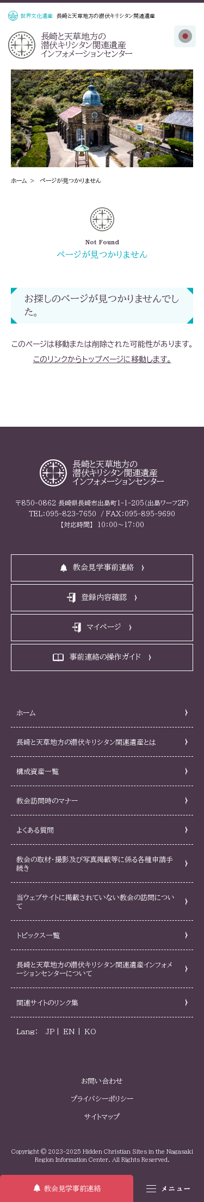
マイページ (103, 627)
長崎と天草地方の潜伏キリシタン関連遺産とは (86, 742)
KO (90, 1031)
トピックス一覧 (38, 935)
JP (50, 1031)
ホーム (19, 181)
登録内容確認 (104, 597)
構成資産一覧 (37, 771)
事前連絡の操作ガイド (105, 657)
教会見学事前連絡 (72, 1188)
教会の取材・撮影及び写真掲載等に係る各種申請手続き (94, 864)
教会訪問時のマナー (47, 801)
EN (69, 1031)
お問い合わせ (102, 1081)
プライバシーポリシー (102, 1099)
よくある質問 (35, 830)
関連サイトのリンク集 (47, 1003)
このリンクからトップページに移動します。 (102, 359)
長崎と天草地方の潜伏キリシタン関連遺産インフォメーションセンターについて (94, 969)
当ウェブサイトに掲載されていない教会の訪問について (95, 902)
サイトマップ (102, 1117)
